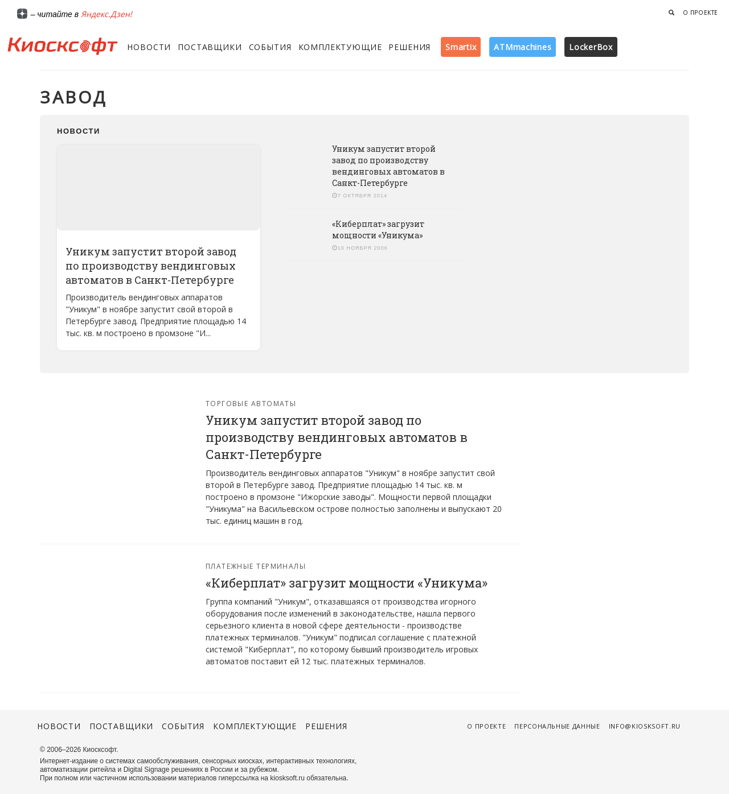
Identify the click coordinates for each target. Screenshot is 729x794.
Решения (409, 47)
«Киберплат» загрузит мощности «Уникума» (378, 229)
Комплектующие (340, 47)
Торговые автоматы (251, 403)
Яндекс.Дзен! (106, 14)
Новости (149, 47)
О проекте (700, 12)
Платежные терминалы (256, 566)
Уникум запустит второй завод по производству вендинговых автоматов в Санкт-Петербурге (150, 266)
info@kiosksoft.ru (645, 726)
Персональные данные (557, 726)
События (270, 47)
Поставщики (209, 47)
